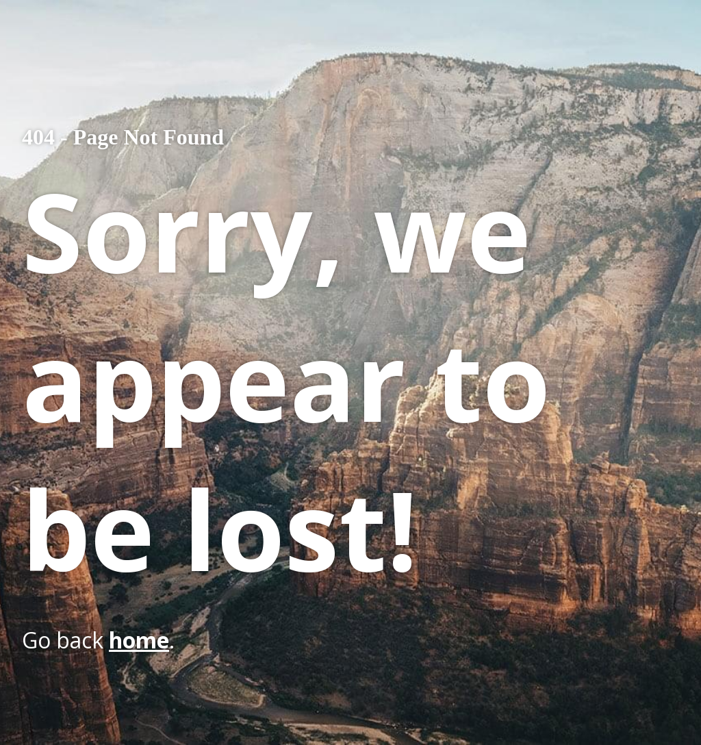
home (139, 640)
